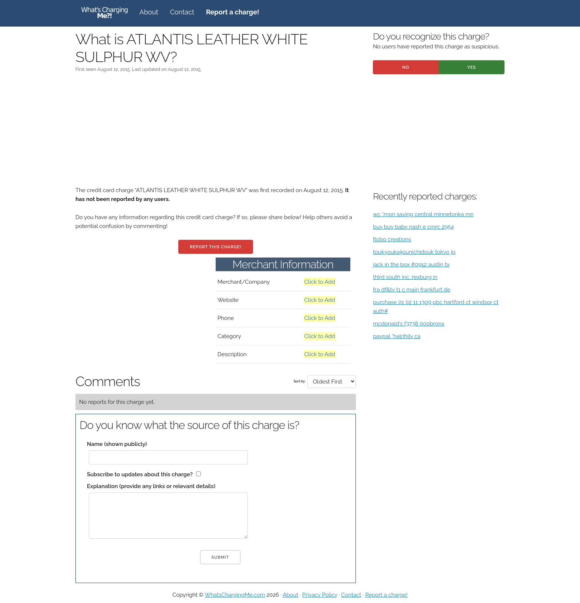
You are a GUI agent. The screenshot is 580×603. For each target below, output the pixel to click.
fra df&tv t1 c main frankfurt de (411, 289)
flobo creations (392, 239)
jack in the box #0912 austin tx (411, 264)
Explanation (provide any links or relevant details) (151, 486)
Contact (182, 12)
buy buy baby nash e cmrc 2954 (413, 227)
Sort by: (300, 381)
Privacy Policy (319, 595)
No (405, 67)
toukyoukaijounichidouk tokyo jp (414, 252)
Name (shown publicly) (117, 444)
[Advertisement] (215, 134)
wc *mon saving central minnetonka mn (423, 214)
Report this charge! (215, 247)
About (148, 12)
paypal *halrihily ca (396, 336)
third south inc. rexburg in (405, 277)
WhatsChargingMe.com (235, 595)
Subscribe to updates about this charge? (140, 474)
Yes (471, 67)
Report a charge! (386, 595)
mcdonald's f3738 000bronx (408, 323)
